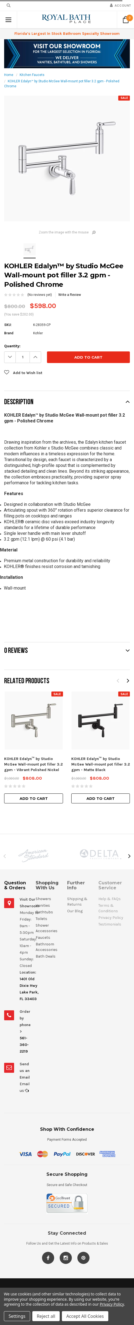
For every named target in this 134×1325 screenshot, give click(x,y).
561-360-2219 (24, 1045)
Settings (17, 1316)
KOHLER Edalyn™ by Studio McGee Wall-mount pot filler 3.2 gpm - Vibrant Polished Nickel (33, 764)
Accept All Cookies (85, 1316)
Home (8, 75)
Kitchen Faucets (32, 75)
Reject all (46, 1316)
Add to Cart (34, 798)
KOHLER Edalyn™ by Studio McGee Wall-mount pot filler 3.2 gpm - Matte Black (100, 764)
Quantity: (12, 346)
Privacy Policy (112, 1304)
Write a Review (69, 295)
